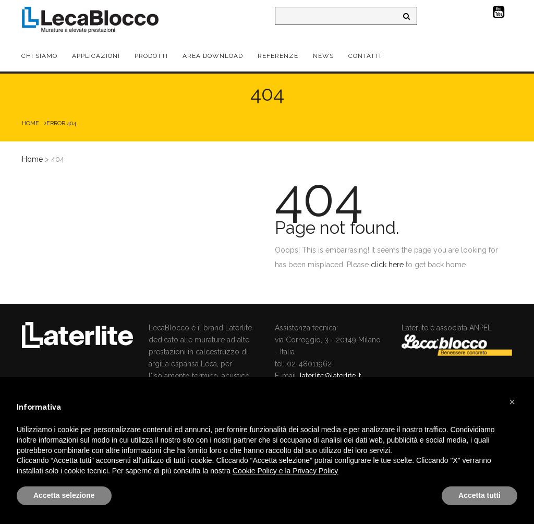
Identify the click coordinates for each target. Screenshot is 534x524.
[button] (512, 402)
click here (387, 264)
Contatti (364, 55)
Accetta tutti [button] (479, 495)
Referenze (278, 55)
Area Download (213, 55)
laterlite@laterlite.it (330, 376)
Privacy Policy (315, 471)
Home (30, 123)
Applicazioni (96, 55)
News (323, 55)
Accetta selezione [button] (64, 495)
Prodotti (151, 55)
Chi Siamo (39, 55)
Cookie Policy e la (263, 471)
